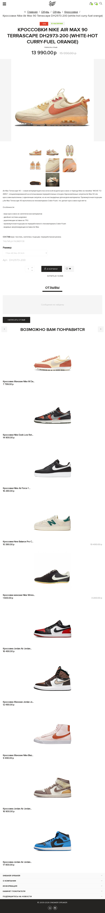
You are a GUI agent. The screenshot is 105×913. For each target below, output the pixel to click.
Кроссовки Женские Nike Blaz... (18, 755)
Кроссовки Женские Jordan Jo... (18, 702)
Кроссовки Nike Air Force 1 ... (16, 488)
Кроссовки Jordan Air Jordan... (17, 648)
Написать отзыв (50, 47)
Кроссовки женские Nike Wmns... (19, 595)
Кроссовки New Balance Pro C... (18, 541)
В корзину (52, 269)
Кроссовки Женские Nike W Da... (18, 381)
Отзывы (52, 288)
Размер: (7, 247)
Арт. (5, 260)
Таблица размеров (13, 241)
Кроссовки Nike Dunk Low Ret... (18, 435)
